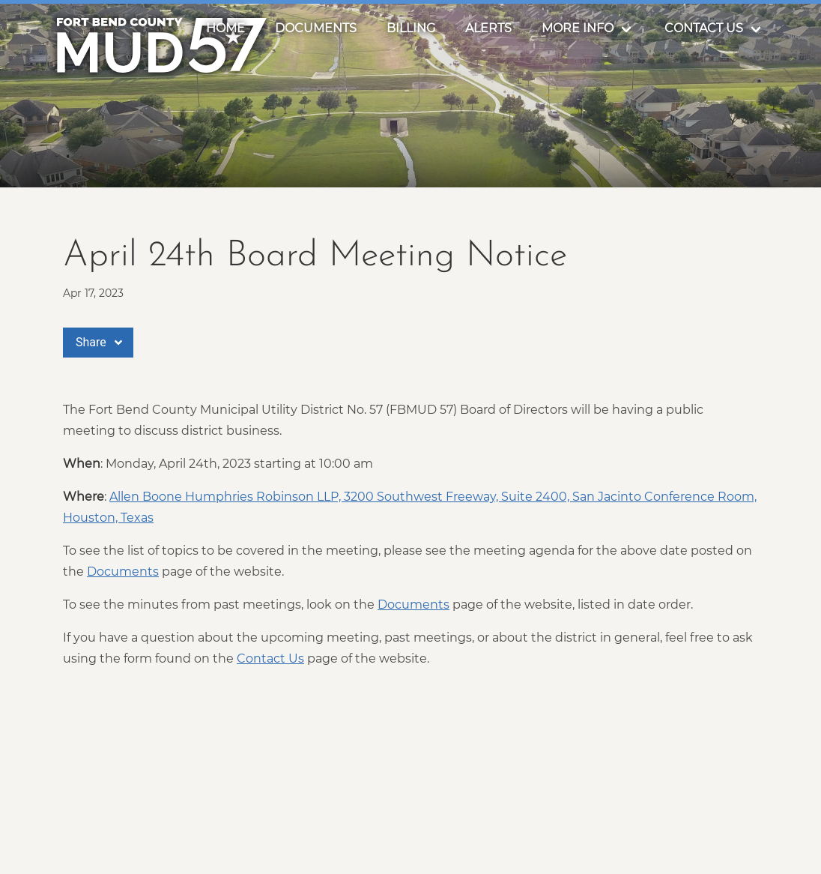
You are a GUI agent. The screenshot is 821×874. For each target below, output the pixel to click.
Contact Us (703, 28)
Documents (316, 28)
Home (225, 28)
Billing (411, 28)
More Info (578, 28)
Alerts (488, 28)
